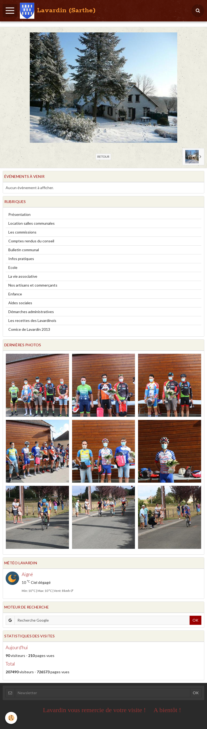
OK (195, 620)
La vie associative (22, 276)
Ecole (12, 267)
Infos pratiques (21, 258)
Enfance (15, 294)
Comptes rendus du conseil (31, 241)
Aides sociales (20, 302)
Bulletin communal (23, 249)
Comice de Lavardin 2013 (29, 329)
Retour (103, 157)
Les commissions (22, 232)
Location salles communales (31, 223)
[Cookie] (11, 718)
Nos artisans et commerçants (32, 285)
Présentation (19, 214)
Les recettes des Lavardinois (32, 320)
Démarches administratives (31, 311)
